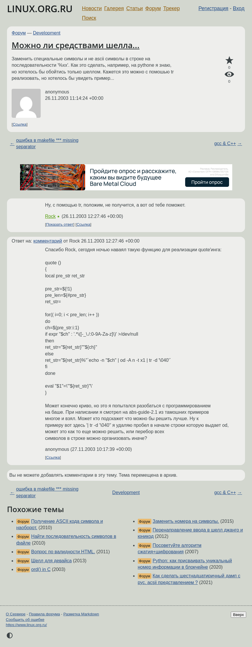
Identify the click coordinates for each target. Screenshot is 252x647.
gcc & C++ (225, 143)
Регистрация (213, 8)
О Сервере (16, 614)
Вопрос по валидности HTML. (63, 551)
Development (46, 32)
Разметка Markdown (81, 614)
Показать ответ (60, 224)
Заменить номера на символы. (186, 521)
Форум (153, 8)
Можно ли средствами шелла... (76, 44)
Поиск (89, 18)
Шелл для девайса (51, 560)
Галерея (114, 8)
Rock (50, 216)
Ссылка (19, 124)
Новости (92, 8)
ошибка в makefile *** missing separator (47, 143)
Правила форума (44, 614)
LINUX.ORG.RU (40, 8)
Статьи (134, 8)
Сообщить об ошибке (25, 619)
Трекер (171, 8)
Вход (238, 8)
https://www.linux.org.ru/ (26, 625)
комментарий (47, 240)
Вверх (238, 614)
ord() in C (41, 569)
